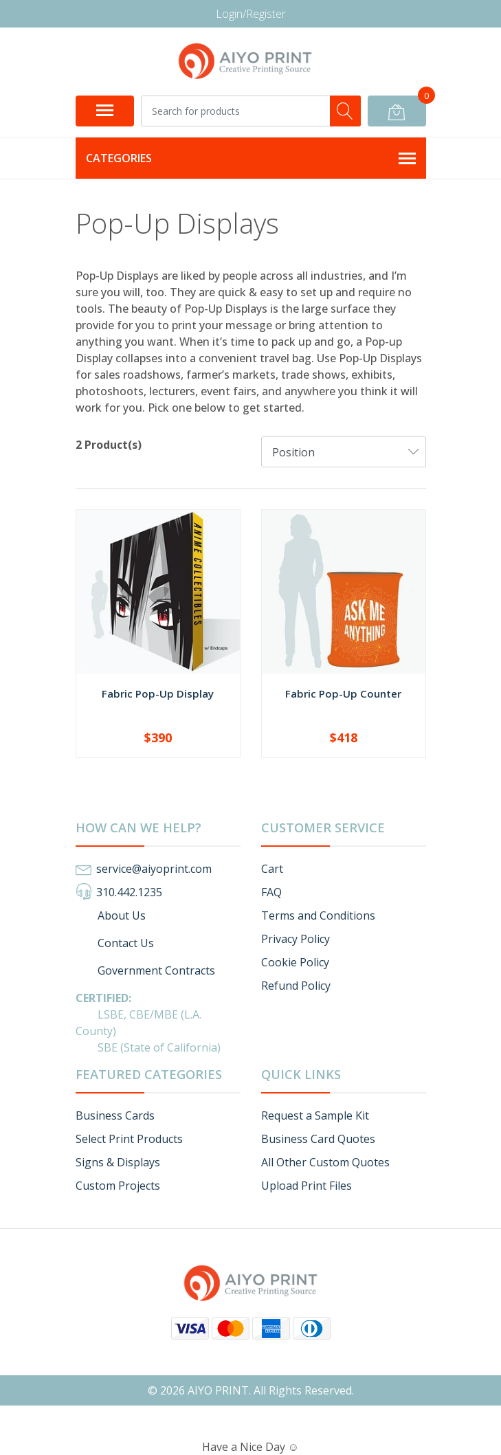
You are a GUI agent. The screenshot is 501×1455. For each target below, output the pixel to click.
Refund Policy (296, 985)
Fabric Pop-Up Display (158, 693)
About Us (111, 915)
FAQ (271, 892)
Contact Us (115, 943)
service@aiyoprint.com (154, 868)
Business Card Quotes (318, 1138)
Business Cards (115, 1115)
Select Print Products (129, 1138)
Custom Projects (118, 1185)
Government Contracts (145, 970)
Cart (272, 868)
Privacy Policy (295, 938)
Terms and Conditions (318, 915)
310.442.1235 (129, 892)
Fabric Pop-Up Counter (343, 693)
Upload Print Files (306, 1185)
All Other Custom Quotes (325, 1162)
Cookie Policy (295, 962)
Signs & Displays (118, 1162)
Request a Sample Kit (315, 1115)
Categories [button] (251, 158)
